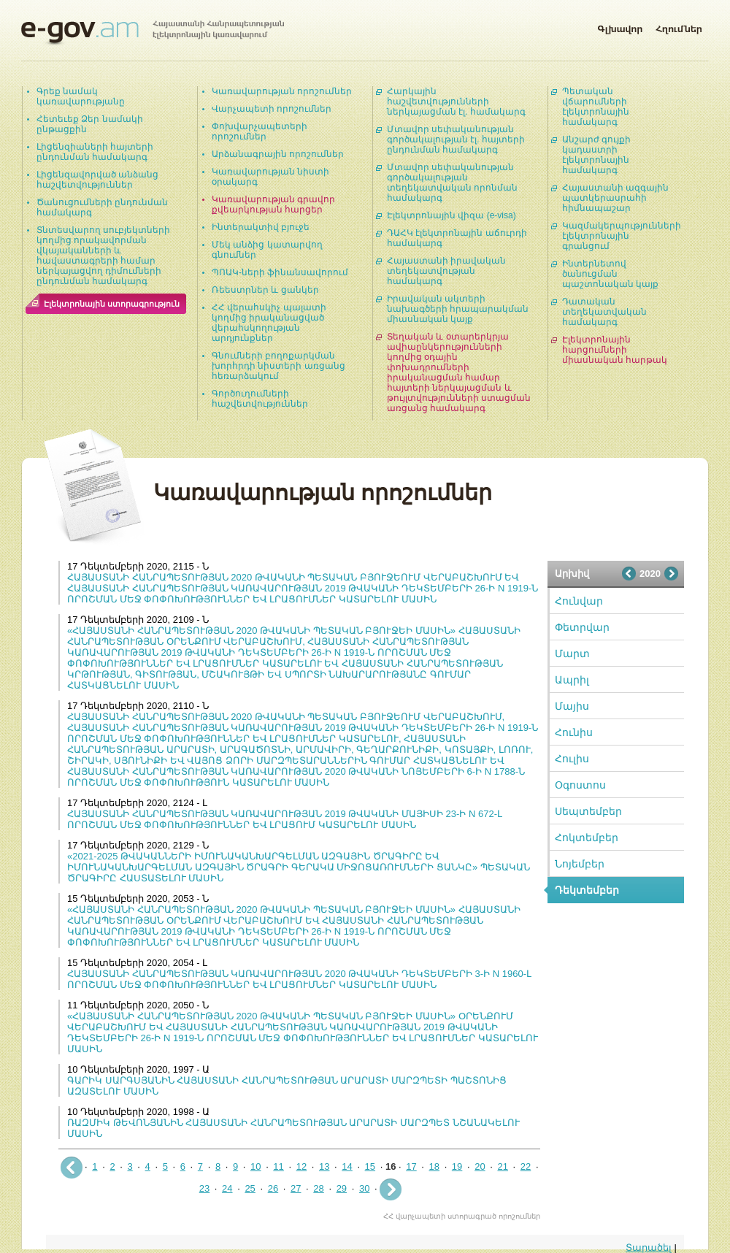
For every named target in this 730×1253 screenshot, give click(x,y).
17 (411, 1166)
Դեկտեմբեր (587, 890)
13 (324, 1166)
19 (457, 1166)
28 (318, 1188)
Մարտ (572, 653)
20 (479, 1166)
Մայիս (572, 706)
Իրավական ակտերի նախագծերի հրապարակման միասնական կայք (458, 309)
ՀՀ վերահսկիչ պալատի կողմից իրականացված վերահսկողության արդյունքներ (269, 322)
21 (502, 1166)
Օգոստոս (580, 785)
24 (227, 1188)
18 (434, 1166)
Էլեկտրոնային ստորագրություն (112, 303)
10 (255, 1166)
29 (342, 1188)
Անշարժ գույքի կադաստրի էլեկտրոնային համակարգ (596, 154)
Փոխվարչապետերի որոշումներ (259, 131)
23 (204, 1188)
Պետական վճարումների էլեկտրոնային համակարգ (595, 106)
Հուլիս (572, 759)
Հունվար (579, 601)
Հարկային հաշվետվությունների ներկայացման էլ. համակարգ (456, 101)
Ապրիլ (572, 680)
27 (296, 1188)
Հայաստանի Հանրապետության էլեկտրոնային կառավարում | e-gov (152, 33)
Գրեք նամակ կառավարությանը (80, 96)
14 (347, 1166)
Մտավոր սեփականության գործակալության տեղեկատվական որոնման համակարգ (452, 182)
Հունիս (574, 732)
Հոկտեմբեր (586, 837)
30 (364, 1188)
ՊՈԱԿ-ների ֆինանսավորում (280, 272)
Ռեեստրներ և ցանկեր (265, 290)
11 (278, 1166)
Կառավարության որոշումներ (282, 91)
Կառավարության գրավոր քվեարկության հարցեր (273, 204)
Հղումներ (679, 26)
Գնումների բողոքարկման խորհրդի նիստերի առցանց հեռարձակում (278, 365)
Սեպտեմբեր (588, 811)
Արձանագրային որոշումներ (278, 154)
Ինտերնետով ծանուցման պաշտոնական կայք (610, 273)
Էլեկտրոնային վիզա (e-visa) (451, 215)
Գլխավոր (620, 26)
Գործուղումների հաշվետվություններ (260, 398)
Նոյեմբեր (579, 864)
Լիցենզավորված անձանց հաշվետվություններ (97, 179)
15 (370, 1166)
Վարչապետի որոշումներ (271, 109)
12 (301, 1166)
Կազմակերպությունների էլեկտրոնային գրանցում (621, 236)
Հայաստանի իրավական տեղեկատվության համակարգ (446, 271)
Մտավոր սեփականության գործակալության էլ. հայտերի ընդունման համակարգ (456, 139)
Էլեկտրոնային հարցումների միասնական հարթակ (614, 349)
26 (273, 1188)
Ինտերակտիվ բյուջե (261, 227)
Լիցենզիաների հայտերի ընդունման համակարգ (94, 152)
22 (525, 1166)
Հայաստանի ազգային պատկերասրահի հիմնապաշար (615, 198)
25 (250, 1188)
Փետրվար (582, 627)
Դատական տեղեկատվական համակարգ (604, 311)
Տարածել (649, 1247)
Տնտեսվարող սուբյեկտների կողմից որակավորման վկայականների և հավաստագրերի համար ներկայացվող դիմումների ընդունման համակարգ (103, 255)
